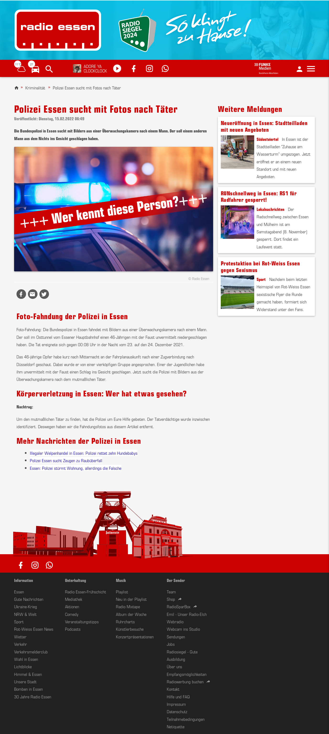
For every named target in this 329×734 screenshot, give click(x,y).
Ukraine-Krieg (25, 606)
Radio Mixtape (128, 606)
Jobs (171, 644)
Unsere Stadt (25, 681)
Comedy (71, 614)
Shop (171, 599)
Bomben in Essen (28, 689)
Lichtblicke (23, 666)
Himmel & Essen (28, 674)
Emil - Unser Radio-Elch (187, 614)
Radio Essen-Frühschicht (85, 591)
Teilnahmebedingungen (186, 719)
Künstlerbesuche (130, 629)
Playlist (122, 591)
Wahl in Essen (26, 659)
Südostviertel (267, 139)
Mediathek (73, 599)
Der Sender (176, 580)
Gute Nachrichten (28, 599)
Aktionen (72, 606)
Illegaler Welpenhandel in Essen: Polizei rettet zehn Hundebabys (83, 453)
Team (171, 591)
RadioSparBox (178, 606)
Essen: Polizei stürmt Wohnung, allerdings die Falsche (75, 468)
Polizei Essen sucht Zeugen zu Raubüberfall (66, 460)
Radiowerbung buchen (185, 681)
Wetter (20, 636)
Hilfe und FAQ (178, 696)
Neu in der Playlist (131, 599)
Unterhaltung (75, 580)
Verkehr (20, 644)
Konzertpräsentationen (135, 636)
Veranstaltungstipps (82, 621)
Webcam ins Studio (183, 629)
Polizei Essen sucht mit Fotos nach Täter (87, 87)
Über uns (174, 666)
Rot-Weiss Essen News (33, 629)
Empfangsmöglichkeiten (186, 674)
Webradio (175, 621)
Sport (261, 279)
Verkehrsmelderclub (31, 651)
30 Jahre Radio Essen (32, 696)
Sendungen (176, 636)
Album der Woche (131, 614)
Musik (121, 580)
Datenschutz (177, 711)
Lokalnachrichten (270, 209)
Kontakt (173, 689)
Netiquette (175, 726)
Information (23, 580)
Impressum (176, 704)
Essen (19, 591)
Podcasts (73, 629)
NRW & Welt (25, 614)
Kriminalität (35, 87)
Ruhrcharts (125, 621)
